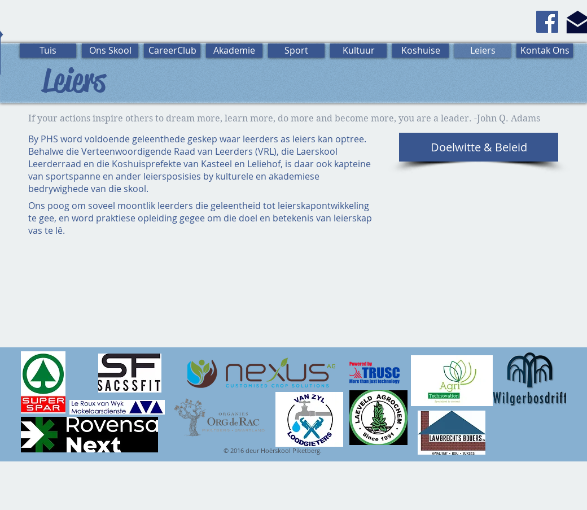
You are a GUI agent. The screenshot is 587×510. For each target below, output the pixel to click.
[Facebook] (547, 22)
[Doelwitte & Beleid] (478, 147)
